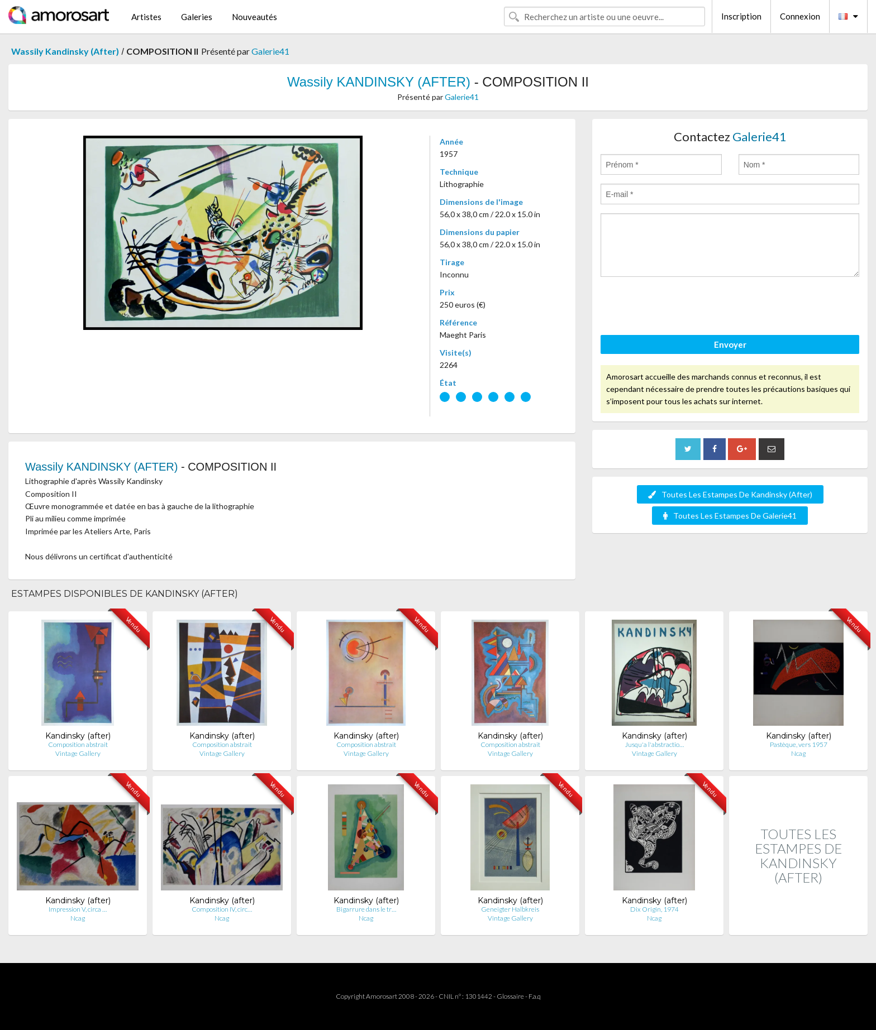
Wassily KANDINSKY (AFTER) (378, 81)
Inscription (741, 16)
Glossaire (510, 996)
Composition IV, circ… (222, 909)
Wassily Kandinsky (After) (65, 51)
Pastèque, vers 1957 (798, 744)
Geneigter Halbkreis (510, 909)
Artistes (146, 17)
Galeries (196, 17)
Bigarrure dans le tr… (366, 909)
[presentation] (685, 307)
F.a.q (535, 996)
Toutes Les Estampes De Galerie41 (730, 515)
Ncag (798, 753)
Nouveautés (254, 17)
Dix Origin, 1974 (654, 909)
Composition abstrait (78, 744)
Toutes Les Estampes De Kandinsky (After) (730, 494)
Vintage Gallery (78, 753)
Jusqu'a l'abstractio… (654, 744)
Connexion (800, 16)
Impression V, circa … (78, 909)
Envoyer (730, 344)
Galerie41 (270, 51)
